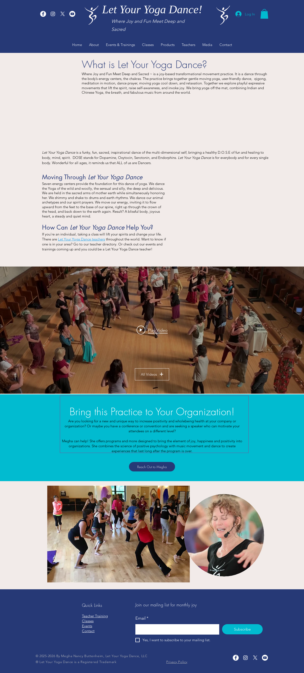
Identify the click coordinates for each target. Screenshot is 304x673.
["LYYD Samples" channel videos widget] (152, 330)
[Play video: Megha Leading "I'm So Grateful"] (152, 330)
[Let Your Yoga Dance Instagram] (53, 14)
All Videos (152, 374)
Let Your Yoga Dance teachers (81, 239)
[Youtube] (72, 14)
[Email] (176, 629)
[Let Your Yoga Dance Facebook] (43, 14)
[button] (264, 14)
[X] (63, 14)
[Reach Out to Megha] (152, 466)
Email (141, 618)
